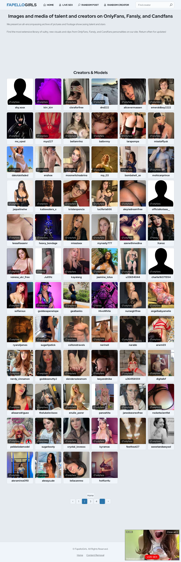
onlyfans (15, 102)
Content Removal (95, 555)
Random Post (90, 4)
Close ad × (172, 532)
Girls (22, 4)
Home (50, 4)
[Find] (171, 4)
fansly (155, 237)
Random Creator (118, 4)
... (102, 501)
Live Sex (67, 4)
